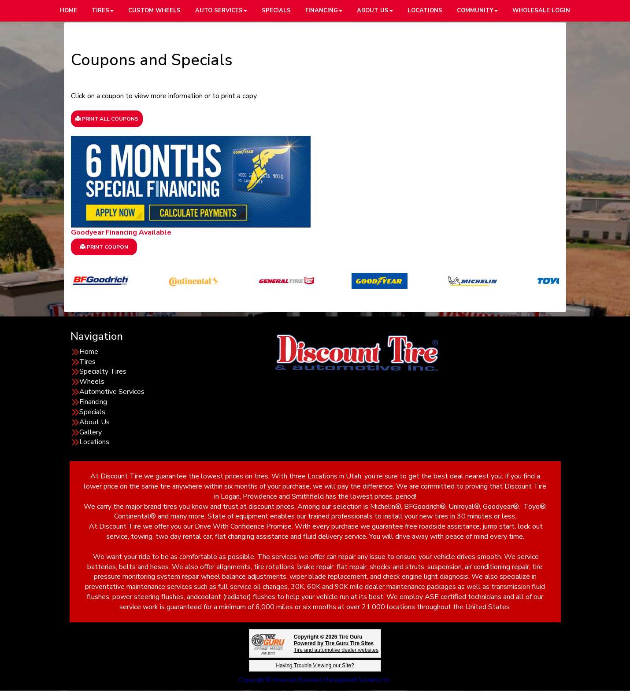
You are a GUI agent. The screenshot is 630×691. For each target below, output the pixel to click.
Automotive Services (112, 392)
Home (88, 352)
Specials (92, 412)
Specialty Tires (102, 371)
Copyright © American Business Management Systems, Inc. (315, 680)
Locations (94, 442)
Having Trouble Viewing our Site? (315, 665)
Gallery (90, 432)
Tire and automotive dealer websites (336, 646)
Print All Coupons (106, 118)
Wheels (91, 381)
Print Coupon (104, 246)
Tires (87, 362)
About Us (94, 422)
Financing (93, 402)
